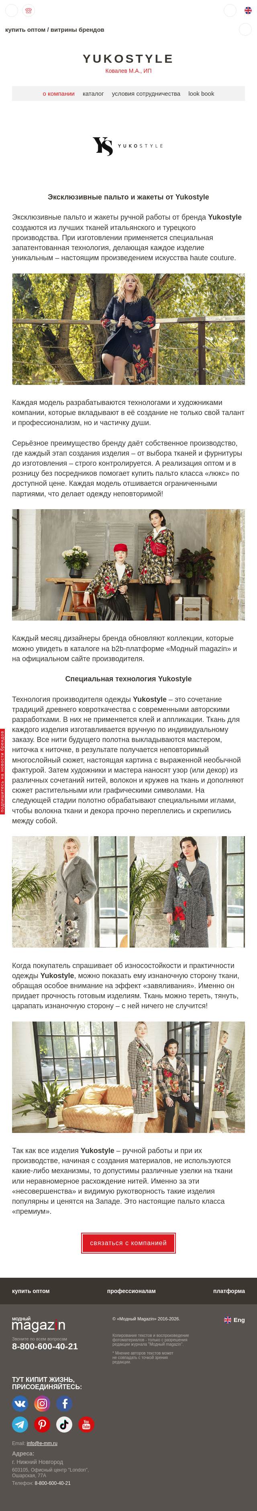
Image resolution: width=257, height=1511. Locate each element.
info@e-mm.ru (42, 1443)
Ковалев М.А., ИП (129, 71)
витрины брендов (77, 29)
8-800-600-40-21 (45, 1346)
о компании (59, 93)
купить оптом (25, 29)
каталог (93, 93)
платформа (229, 1291)
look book (201, 93)
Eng (239, 1319)
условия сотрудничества (146, 93)
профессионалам (131, 1291)
